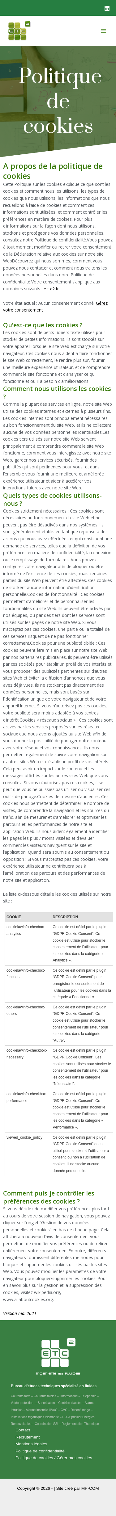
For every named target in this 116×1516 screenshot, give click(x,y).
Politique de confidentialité (40, 1451)
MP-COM (90, 1488)
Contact (22, 1430)
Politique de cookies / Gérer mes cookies (53, 1457)
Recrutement (27, 1437)
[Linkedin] (107, 8)
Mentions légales (31, 1444)
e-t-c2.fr (51, 288)
